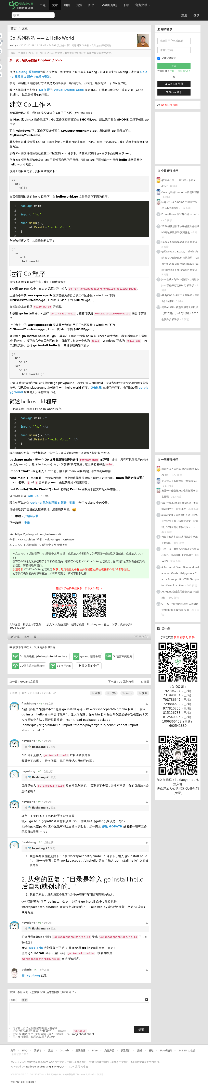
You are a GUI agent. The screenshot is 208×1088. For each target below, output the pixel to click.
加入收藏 (15, 636)
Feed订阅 (166, 1050)
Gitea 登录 (174, 92)
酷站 (151, 1050)
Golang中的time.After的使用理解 (180, 192)
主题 (43, 5)
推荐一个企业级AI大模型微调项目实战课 (179, 493)
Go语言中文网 (47, 544)
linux (127, 693)
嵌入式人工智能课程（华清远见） (179, 481)
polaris (27, 969)
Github (64, 1050)
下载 (126, 5)
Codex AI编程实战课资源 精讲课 (179, 242)
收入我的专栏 (89, 665)
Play (95, 1050)
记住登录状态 (166, 58)
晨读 (50, 1050)
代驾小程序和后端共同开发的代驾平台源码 (179, 539)
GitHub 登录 (174, 83)
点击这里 (96, 387)
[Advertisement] (181, 137)
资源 (79, 5)
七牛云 (84, 1066)
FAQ (24, 1050)
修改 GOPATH (112, 826)
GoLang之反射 (29, 681)
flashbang (29, 703)
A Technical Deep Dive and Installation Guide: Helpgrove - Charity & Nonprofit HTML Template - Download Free (180, 576)
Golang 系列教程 (28, 72)
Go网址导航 (109, 4)
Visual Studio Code (69, 89)
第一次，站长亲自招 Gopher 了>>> (36, 60)
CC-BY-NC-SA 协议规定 (96, 561)
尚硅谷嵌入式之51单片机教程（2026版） (180, 471)
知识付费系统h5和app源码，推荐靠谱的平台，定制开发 (179, 505)
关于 (13, 1050)
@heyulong (31, 975)
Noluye (14, 45)
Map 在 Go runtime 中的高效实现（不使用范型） (179, 205)
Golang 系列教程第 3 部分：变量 (52, 502)
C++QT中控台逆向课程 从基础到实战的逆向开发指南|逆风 (179, 606)
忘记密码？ (184, 71)
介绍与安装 (31, 516)
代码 (111, 693)
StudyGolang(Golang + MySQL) (44, 1066)
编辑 (13, 1000)
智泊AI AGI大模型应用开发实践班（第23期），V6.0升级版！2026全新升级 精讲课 (179, 313)
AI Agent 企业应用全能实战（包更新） (180, 594)
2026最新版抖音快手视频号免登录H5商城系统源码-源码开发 (180, 229)
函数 (96, 693)
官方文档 (143, 5)
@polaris (35, 947)
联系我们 (125, 1050)
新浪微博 (80, 1050)
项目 (67, 5)
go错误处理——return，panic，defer (179, 183)
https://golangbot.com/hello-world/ (38, 534)
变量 (27, 522)
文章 (55, 5)
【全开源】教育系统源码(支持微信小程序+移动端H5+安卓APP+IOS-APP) (180, 555)
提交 (141, 1029)
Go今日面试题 (169, 105)
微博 (26, 636)
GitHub (33, 496)
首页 (14, 28)
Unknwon (69, 539)
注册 (184, 15)
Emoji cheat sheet (82, 1034)
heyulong (28, 740)
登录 (196, 15)
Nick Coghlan (26, 539)
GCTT (21, 544)
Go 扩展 (44, 89)
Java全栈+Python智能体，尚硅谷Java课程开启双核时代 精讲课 (180, 282)
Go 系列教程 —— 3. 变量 (134, 681)
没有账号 (66, 992)
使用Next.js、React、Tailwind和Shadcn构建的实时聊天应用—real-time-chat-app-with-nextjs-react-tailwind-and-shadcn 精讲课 (180, 260)
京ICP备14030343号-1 (24, 1082)
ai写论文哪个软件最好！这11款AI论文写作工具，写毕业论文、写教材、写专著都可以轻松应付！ (179, 521)
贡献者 (37, 1050)
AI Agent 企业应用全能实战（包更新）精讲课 (180, 298)
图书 (91, 5)
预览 (24, 1000)
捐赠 (139, 1050)
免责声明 (109, 1050)
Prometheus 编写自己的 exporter (180, 217)
